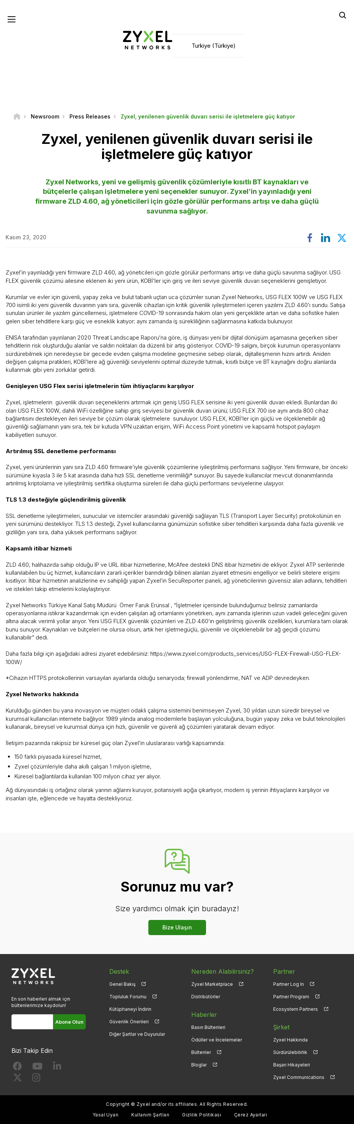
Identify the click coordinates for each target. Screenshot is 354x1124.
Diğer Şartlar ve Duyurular (137, 1034)
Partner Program (291, 996)
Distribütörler (205, 996)
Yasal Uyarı (106, 1115)
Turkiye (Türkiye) (214, 45)
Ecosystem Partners (295, 1009)
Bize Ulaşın (177, 927)
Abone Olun (69, 1022)
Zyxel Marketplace (212, 984)
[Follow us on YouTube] (37, 1068)
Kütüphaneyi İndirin (130, 1009)
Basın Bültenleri (208, 1027)
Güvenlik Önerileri (129, 1021)
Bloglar (199, 1065)
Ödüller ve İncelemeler (216, 1040)
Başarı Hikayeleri (291, 1065)
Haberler (204, 1014)
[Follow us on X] (17, 1079)
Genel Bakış (122, 984)
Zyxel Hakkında (290, 1040)
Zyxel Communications (298, 1077)
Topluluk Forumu (127, 996)
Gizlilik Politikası (201, 1115)
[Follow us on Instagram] (36, 1079)
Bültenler (201, 1052)
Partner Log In (288, 984)
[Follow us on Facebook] (17, 1068)
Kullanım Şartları (150, 1115)
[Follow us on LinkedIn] (57, 1068)
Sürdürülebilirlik (290, 1052)
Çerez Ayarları (250, 1115)
